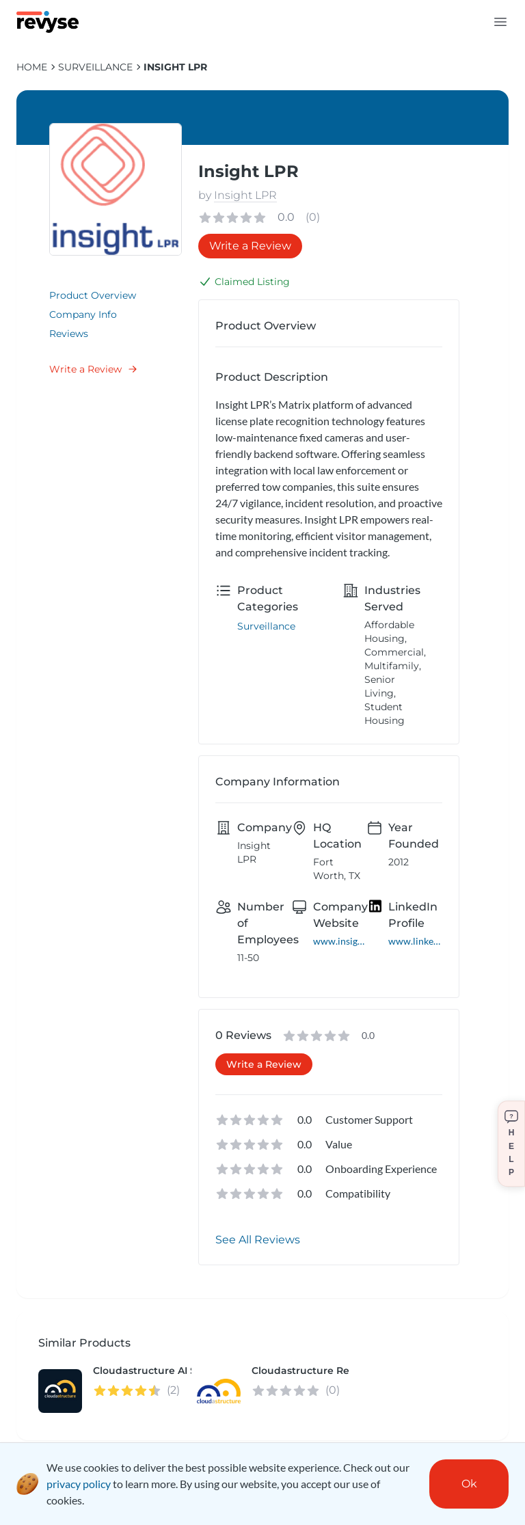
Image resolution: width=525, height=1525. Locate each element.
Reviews (68, 333)
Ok (469, 1483)
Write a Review (93, 369)
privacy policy (78, 1483)
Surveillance (95, 67)
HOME (31, 67)
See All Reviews (257, 1239)
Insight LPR (175, 67)
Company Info (83, 314)
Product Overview (92, 295)
